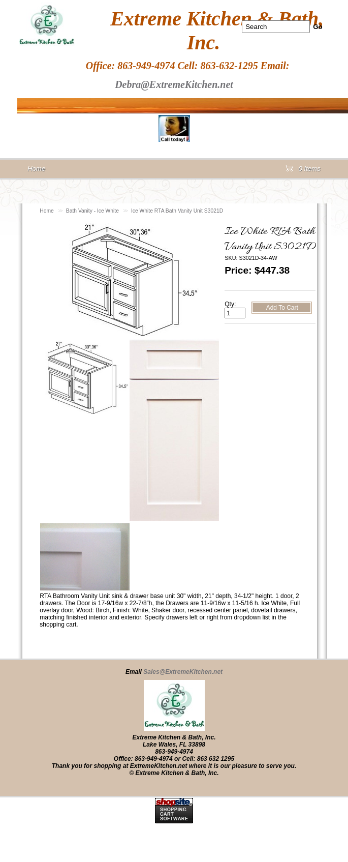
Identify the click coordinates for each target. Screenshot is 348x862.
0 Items (303, 170)
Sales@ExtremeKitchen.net (183, 671)
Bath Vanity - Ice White (92, 211)
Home (47, 211)
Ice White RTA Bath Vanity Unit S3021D (177, 211)
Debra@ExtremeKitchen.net (174, 84)
